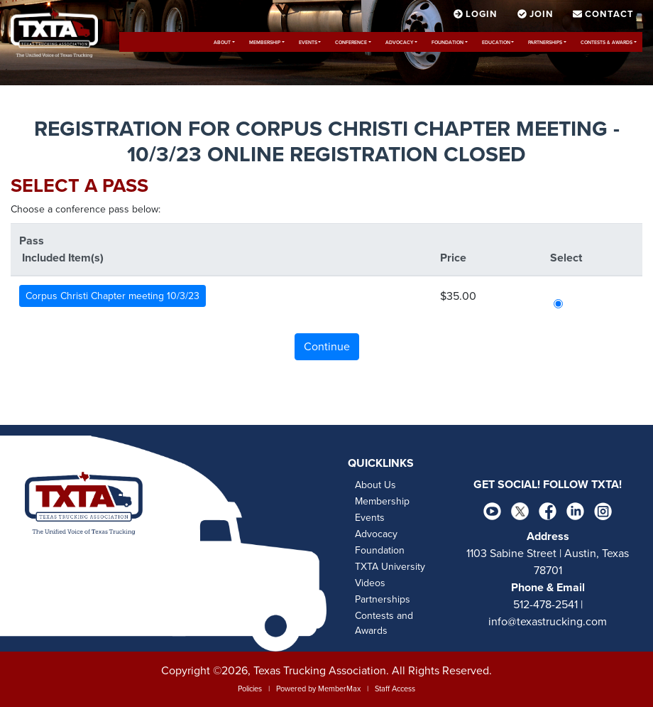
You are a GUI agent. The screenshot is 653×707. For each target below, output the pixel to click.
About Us (375, 485)
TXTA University (390, 567)
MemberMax (339, 688)
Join (536, 14)
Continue (327, 347)
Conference (351, 42)
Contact (603, 14)
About (222, 42)
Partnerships (545, 42)
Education (496, 42)
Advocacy (399, 42)
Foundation (447, 42)
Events (308, 42)
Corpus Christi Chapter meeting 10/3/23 (112, 296)
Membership (264, 42)
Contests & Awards (606, 42)
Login (477, 14)
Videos (370, 583)
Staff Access (395, 688)
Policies (250, 688)
